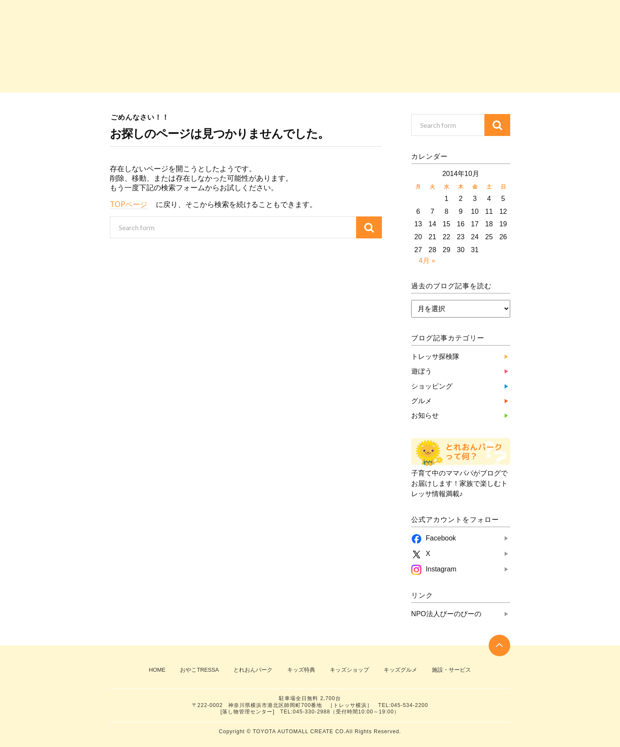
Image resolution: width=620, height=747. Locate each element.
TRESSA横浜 (452, 11)
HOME (157, 670)
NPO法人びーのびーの (446, 613)
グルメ (390, 73)
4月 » (427, 260)
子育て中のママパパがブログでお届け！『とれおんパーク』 (217, 32)
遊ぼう (230, 73)
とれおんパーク (253, 670)
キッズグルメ (400, 670)
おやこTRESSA (452, 30)
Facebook (441, 538)
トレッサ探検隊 (150, 73)
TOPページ (129, 204)
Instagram (441, 569)
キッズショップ (349, 670)
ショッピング (310, 73)
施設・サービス (451, 670)
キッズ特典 (301, 670)
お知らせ (470, 73)
